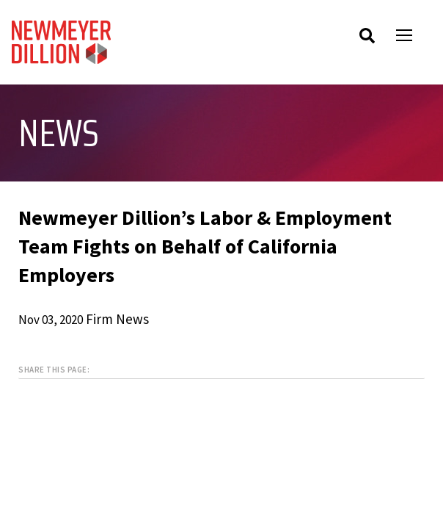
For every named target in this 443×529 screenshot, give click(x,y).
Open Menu (413, 37)
